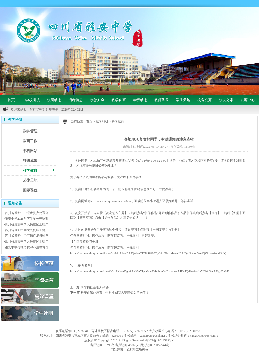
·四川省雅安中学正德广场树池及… (28, 236)
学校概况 (32, 100)
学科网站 (30, 151)
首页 (11, 100)
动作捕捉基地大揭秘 (95, 287)
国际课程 (30, 190)
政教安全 (97, 100)
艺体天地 (30, 180)
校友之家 (226, 100)
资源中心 (247, 100)
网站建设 (117, 349)
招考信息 (75, 100)
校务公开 (204, 100)
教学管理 (30, 131)
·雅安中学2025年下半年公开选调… (28, 218)
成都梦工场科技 (137, 349)
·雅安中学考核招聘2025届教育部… (28, 247)
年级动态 (140, 100)
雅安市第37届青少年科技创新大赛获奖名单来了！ (115, 292)
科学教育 (30, 170)
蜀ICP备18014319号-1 (160, 340)
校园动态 (54, 100)
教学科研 (118, 100)
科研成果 (30, 161)
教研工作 (30, 141)
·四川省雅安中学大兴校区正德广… (28, 224)
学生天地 (183, 100)
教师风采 (161, 100)
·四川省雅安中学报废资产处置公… (28, 213)
